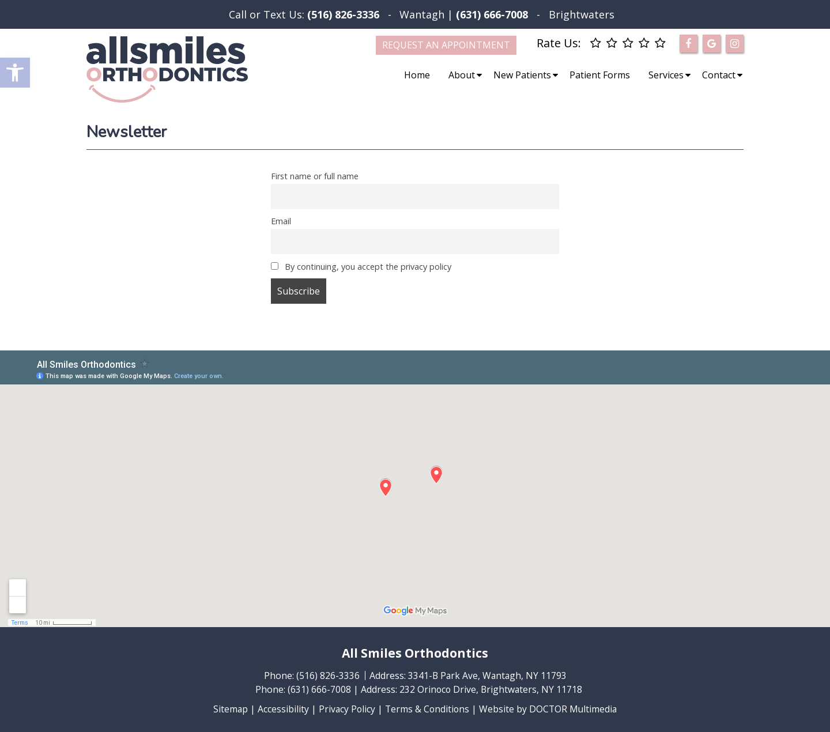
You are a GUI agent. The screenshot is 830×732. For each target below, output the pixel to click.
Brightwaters (581, 14)
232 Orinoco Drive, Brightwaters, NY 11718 (490, 689)
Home (417, 75)
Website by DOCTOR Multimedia (550, 709)
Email (281, 221)
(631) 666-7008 (318, 689)
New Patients (522, 75)
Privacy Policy (346, 709)
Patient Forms (599, 75)
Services (666, 75)
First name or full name (315, 176)
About (461, 75)
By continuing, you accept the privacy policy (361, 266)
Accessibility (281, 709)
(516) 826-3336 (343, 14)
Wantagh (421, 14)
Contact (718, 75)
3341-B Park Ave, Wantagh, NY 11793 (487, 675)
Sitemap (228, 709)
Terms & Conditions (427, 709)
